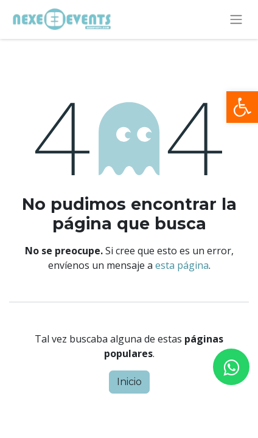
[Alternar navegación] (236, 20)
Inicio (129, 382)
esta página (182, 265)
